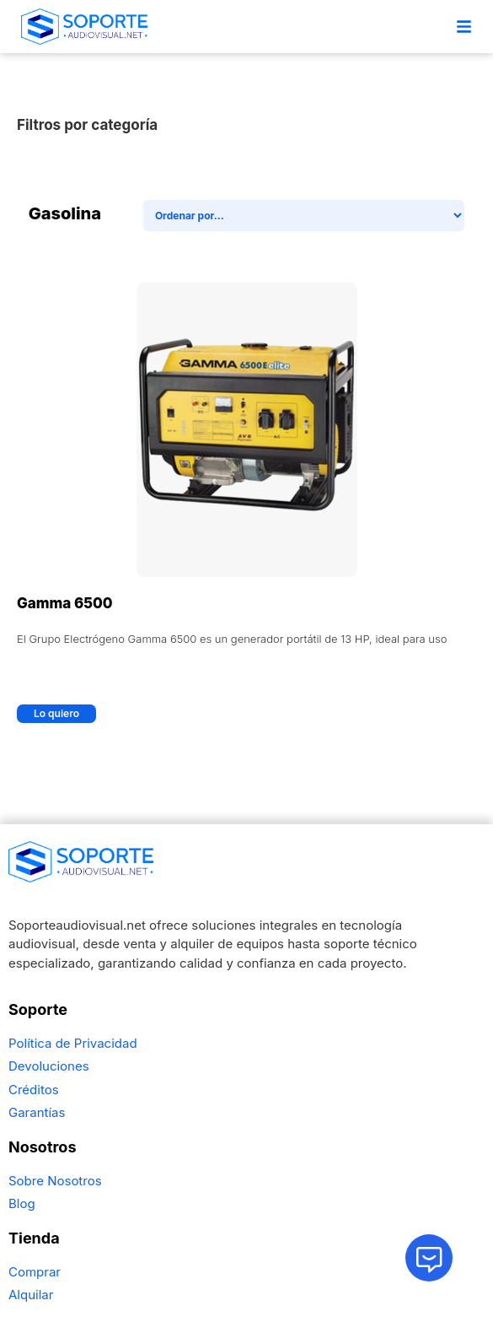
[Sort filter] (304, 215)
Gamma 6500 (65, 603)
